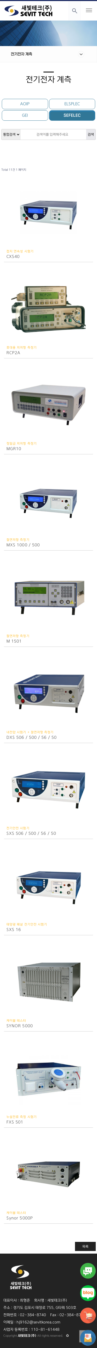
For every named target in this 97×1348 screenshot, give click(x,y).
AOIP (24, 104)
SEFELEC (72, 115)
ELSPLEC (72, 104)
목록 (85, 1246)
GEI (25, 115)
